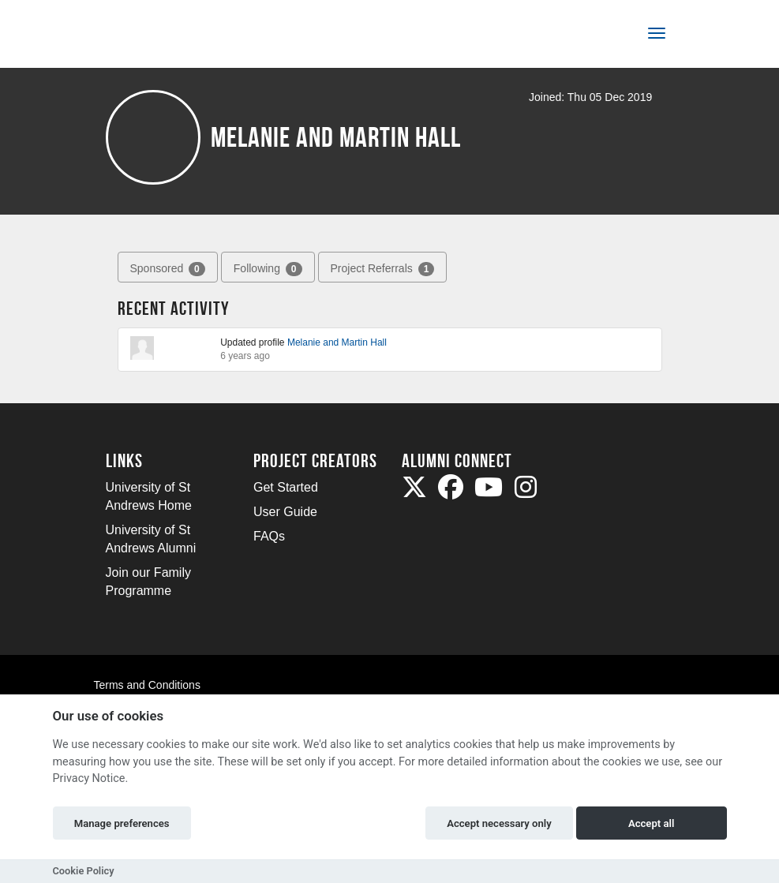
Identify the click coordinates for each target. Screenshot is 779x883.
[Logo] (158, 36)
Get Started (285, 487)
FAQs (269, 536)
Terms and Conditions (147, 685)
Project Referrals (383, 269)
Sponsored (167, 269)
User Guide (285, 511)
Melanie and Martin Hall (337, 342)
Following (268, 269)
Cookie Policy (83, 871)
